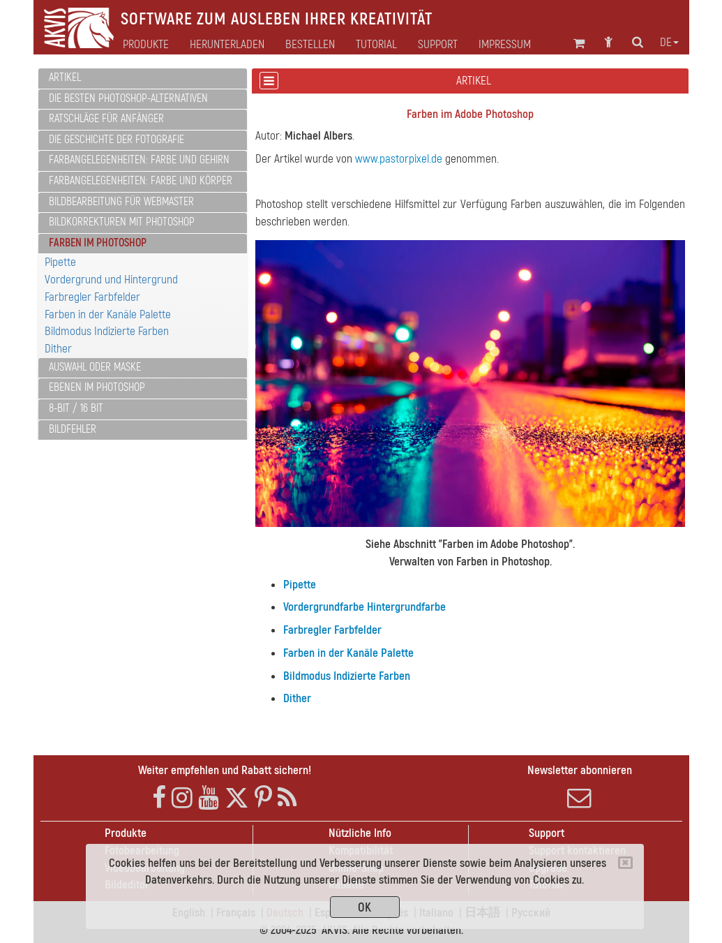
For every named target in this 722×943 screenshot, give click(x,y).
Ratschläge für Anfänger (106, 119)
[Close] (625, 862)
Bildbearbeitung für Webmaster (121, 202)
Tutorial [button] (376, 45)
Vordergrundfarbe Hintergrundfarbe (364, 607)
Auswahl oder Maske (95, 367)
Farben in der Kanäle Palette (108, 314)
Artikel (65, 77)
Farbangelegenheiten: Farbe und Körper (140, 181)
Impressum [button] (505, 45)
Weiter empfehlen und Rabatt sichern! (224, 770)
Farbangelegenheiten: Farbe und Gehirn (139, 160)
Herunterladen (227, 45)
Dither (58, 348)
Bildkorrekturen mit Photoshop (122, 222)
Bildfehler (72, 429)
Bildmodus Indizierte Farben (107, 331)
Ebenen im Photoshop (97, 387)
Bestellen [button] (310, 45)
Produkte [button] (146, 45)
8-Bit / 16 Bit (76, 408)
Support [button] (438, 45)
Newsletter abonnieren (579, 786)
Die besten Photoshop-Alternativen (128, 98)
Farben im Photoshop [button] (97, 243)
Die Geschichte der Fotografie (116, 140)
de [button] (669, 43)
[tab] (142, 78)
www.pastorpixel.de (398, 158)
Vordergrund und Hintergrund (111, 279)
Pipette (60, 262)
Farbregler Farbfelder (92, 297)
